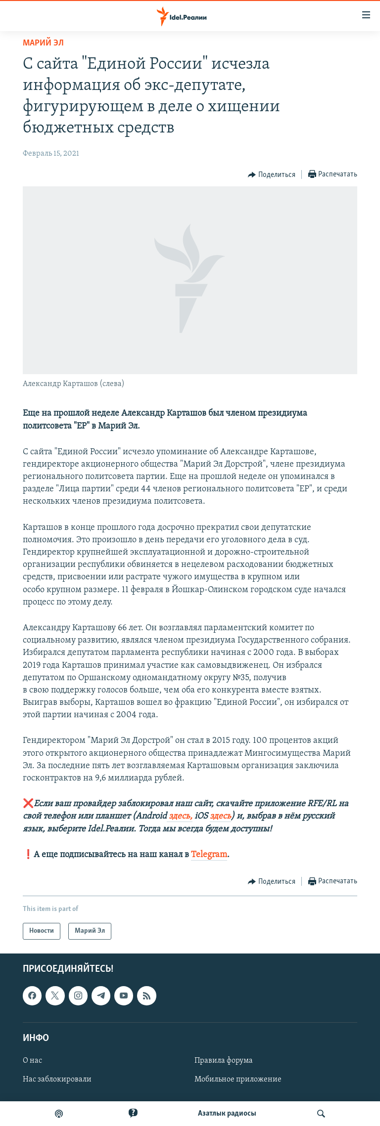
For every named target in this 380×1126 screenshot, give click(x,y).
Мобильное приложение (238, 1079)
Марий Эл (43, 43)
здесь (220, 816)
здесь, (179, 816)
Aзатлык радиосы (227, 1114)
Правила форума (223, 1061)
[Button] (271, 175)
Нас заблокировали (57, 1079)
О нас (32, 1061)
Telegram (209, 855)
